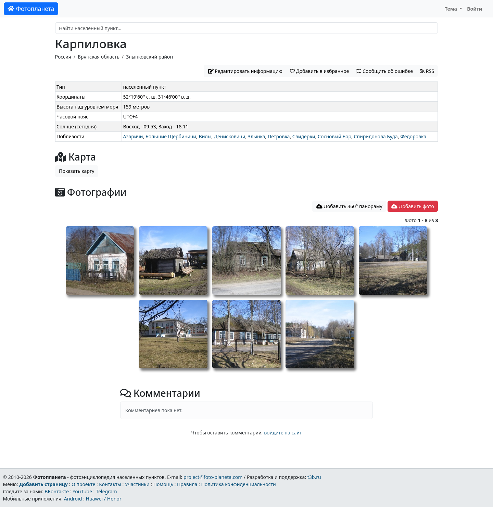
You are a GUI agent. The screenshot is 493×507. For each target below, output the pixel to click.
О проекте (83, 484)
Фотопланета (31, 8)
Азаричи (133, 136)
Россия (63, 56)
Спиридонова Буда (375, 136)
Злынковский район (149, 56)
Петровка (279, 136)
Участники (137, 484)
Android (73, 498)
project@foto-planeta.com (213, 477)
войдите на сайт (283, 432)
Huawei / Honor (103, 498)
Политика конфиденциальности (238, 484)
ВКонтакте (57, 491)
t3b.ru (314, 477)
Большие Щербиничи (171, 136)
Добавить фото (412, 206)
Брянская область (98, 56)
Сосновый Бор (334, 136)
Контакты (110, 484)
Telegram (106, 491)
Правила (187, 484)
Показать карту (76, 171)
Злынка (256, 136)
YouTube (82, 491)
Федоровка (413, 136)
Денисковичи (229, 136)
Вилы (205, 136)
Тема (451, 8)
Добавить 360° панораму (349, 206)
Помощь (163, 484)
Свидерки (303, 136)
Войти (474, 8)
